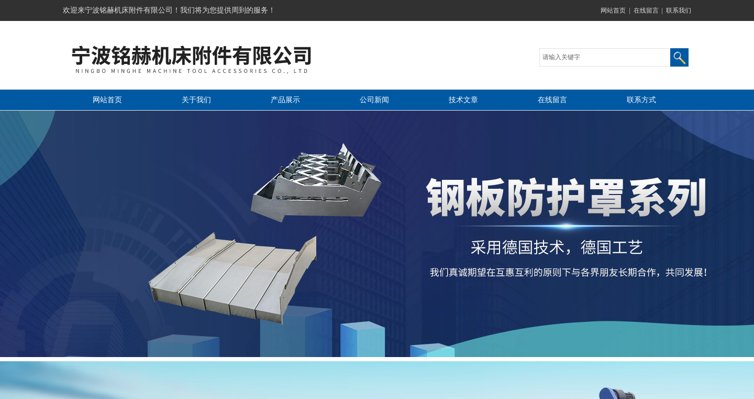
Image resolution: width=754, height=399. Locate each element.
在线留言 (646, 10)
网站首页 (613, 10)
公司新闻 (374, 100)
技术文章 (463, 100)
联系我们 (678, 10)
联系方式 (641, 100)
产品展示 (285, 100)
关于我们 (196, 100)
